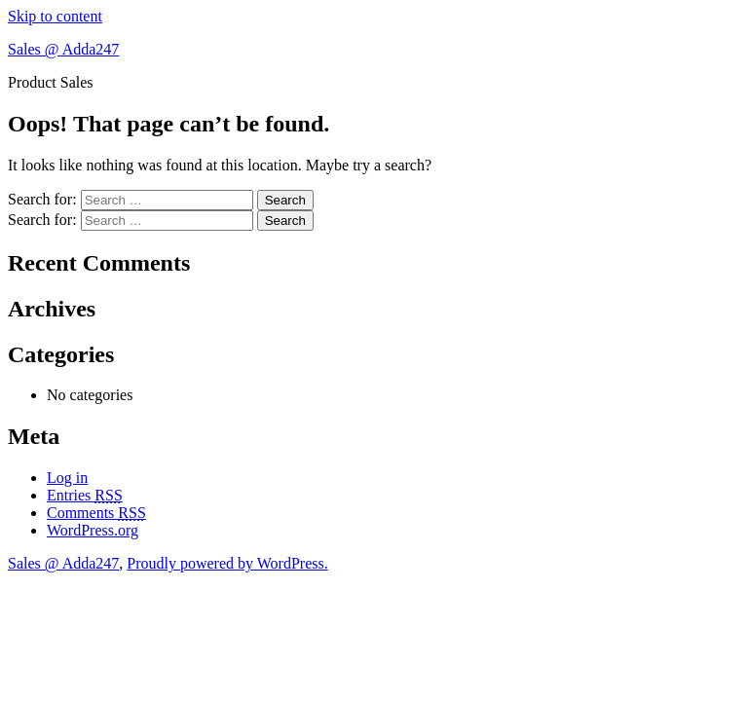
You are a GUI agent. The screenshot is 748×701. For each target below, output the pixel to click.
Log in (67, 477)
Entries (85, 495)
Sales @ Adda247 (63, 49)
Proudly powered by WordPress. (227, 563)
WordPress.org (92, 530)
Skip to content (55, 16)
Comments (96, 512)
